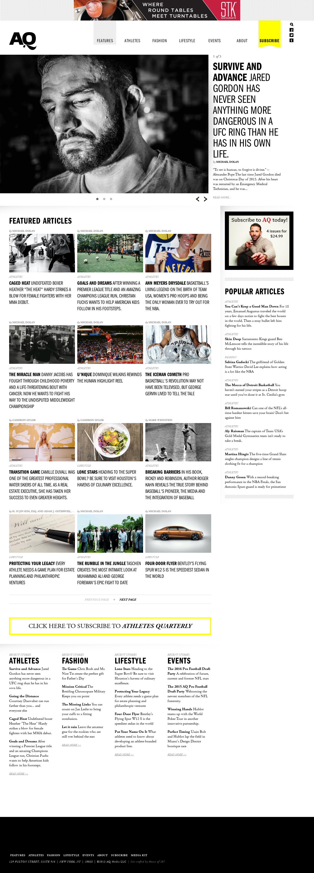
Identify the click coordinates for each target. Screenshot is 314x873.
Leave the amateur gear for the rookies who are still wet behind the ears (82, 732)
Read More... (222, 197)
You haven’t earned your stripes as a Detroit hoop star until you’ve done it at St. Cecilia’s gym (255, 390)
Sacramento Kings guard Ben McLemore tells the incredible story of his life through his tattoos (256, 344)
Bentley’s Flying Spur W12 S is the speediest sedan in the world (134, 719)
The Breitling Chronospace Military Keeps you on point (83, 691)
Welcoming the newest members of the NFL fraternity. (188, 693)
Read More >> (18, 773)
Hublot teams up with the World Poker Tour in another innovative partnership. (186, 716)
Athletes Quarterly (23, 41)
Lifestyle (187, 40)
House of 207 (157, 861)
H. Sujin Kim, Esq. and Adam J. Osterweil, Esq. (45, 511)
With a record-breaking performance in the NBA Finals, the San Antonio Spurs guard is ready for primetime (255, 482)
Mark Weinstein (160, 420)
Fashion (159, 40)
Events (214, 40)
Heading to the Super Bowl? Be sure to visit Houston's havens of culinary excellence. (135, 676)
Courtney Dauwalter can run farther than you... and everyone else (29, 703)
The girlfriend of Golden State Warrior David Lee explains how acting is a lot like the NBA (256, 367)
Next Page (127, 600)
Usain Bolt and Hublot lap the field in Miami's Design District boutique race (187, 739)
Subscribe (269, 40)
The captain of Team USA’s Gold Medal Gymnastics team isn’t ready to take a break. (255, 436)
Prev (197, 199)
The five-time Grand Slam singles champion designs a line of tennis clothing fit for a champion (255, 459)
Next (205, 199)
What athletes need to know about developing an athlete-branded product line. (135, 739)
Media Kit (139, 855)
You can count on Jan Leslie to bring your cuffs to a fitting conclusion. (82, 711)
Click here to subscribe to (110, 626)
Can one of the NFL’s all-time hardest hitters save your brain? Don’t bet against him (257, 413)
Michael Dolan (227, 162)
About (242, 40)
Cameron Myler (24, 420)
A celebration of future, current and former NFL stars (189, 673)
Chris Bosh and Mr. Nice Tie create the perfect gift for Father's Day (83, 673)
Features (105, 40)
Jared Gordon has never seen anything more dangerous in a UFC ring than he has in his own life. (245, 109)
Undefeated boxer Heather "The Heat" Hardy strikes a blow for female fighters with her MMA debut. (30, 726)
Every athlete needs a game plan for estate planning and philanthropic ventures (136, 698)
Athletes (132, 40)
